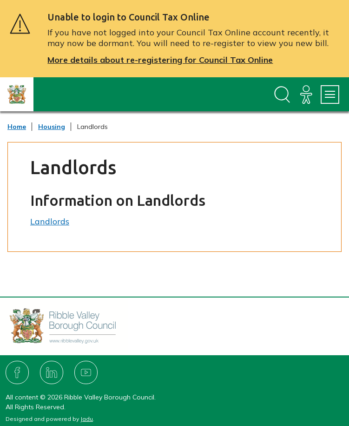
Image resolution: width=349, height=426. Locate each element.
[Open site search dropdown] (282, 94)
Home (16, 126)
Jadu (86, 418)
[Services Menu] (330, 94)
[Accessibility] (306, 94)
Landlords (49, 221)
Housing (51, 126)
